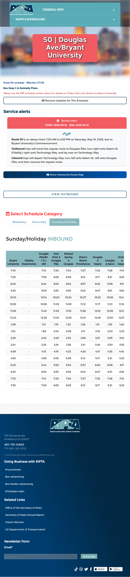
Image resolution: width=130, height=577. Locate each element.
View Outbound (65, 194)
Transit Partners (14, 522)
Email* (8, 547)
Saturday (39, 221)
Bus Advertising (14, 476)
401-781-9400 (14, 444)
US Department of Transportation (25, 529)
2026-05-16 (56, 125)
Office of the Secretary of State (23, 507)
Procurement (13, 469)
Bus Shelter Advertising (19, 483)
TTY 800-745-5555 (15, 448)
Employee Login (14, 491)
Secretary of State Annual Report (24, 514)
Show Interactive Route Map (65, 174)
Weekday (20, 221)
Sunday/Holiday (64, 221)
